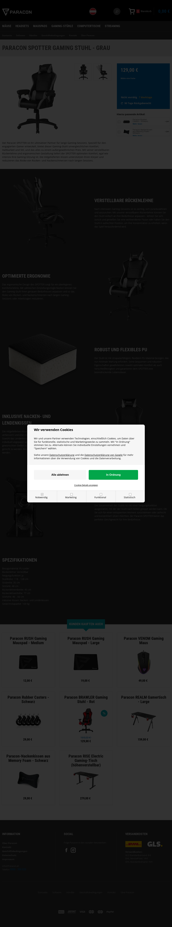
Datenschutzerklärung (61, 455)
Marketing (71, 497)
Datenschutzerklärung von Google (103, 455)
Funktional (100, 497)
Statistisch (129, 497)
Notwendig (41, 497)
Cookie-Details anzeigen (86, 485)
